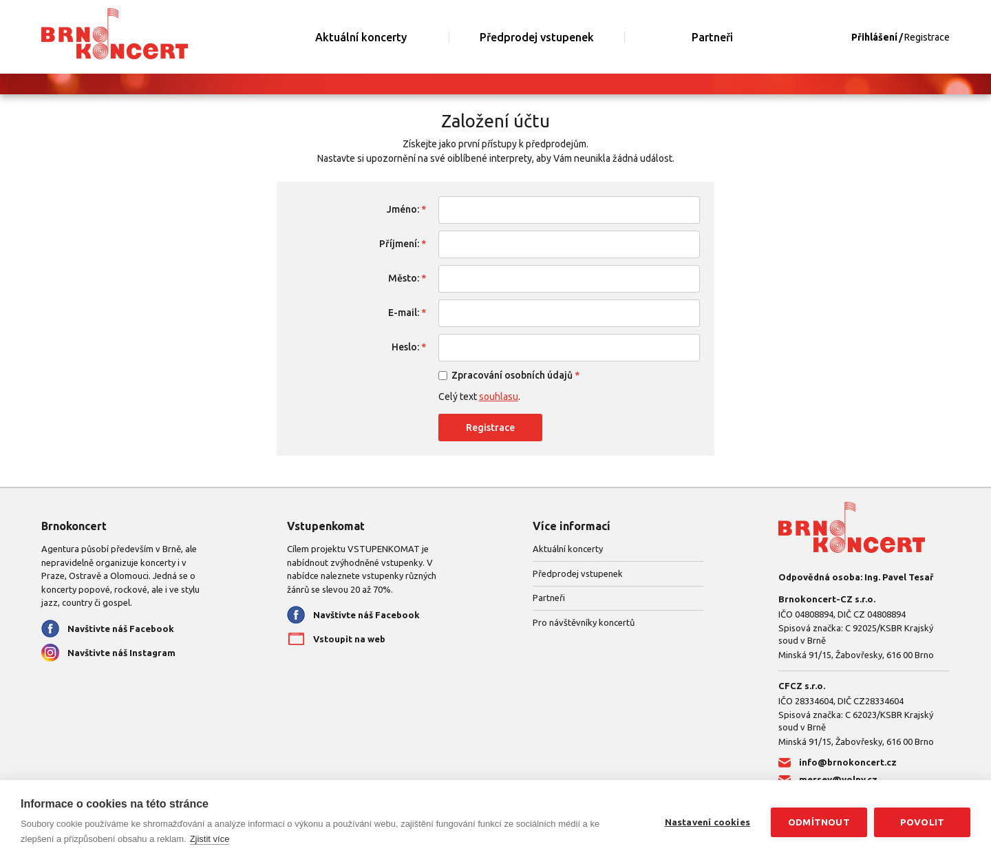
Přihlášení (874, 37)
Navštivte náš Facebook (120, 628)
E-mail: (403, 312)
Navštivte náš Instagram (121, 652)
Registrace (927, 37)
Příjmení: (399, 243)
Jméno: (403, 209)
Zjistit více (210, 839)
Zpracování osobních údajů (512, 375)
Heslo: (405, 346)
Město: (403, 278)
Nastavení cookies (707, 822)
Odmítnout (819, 822)
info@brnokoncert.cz (848, 762)
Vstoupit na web (349, 639)
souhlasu (498, 396)
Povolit (922, 822)
